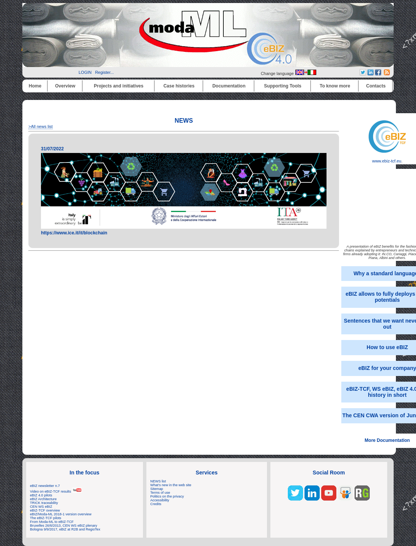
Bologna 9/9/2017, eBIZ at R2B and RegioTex (65, 529)
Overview (65, 86)
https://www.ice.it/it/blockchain (74, 233)
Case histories (179, 86)
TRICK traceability (44, 503)
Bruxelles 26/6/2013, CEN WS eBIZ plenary (63, 525)
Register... (104, 72)
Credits (155, 504)
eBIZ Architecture (43, 499)
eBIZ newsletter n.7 (45, 486)
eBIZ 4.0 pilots (41, 495)
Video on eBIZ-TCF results (56, 491)
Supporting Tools (282, 86)
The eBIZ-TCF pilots (45, 518)
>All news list (40, 126)
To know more (335, 86)
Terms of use (160, 493)
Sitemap (156, 489)
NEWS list (158, 481)
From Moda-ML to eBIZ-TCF (52, 522)
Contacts (376, 86)
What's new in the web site (170, 485)
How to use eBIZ (387, 347)
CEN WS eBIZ (41, 507)
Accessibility (159, 500)
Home (35, 86)
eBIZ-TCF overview (45, 510)
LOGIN (84, 72)
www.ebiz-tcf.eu (387, 159)
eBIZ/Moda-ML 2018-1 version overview (60, 514)
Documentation (228, 86)
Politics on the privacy (167, 496)
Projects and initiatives (118, 86)
